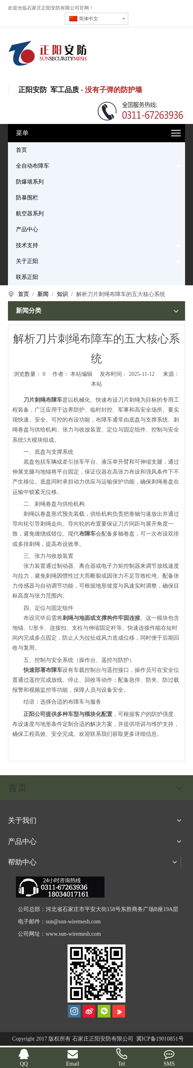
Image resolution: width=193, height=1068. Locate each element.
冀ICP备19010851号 (159, 1039)
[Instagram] (74, 1011)
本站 (96, 384)
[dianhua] (60, 887)
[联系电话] (140, 110)
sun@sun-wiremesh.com (73, 922)
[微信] (104, 1011)
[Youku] (118, 1011)
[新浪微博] (89, 1011)
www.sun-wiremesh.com (73, 934)
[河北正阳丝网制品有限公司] (97, 973)
